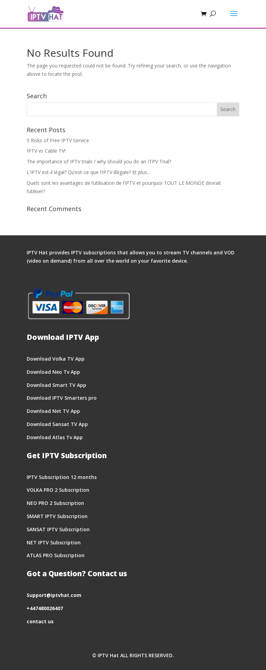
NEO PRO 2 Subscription (55, 503)
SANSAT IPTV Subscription (58, 529)
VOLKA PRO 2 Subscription (58, 490)
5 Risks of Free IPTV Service (58, 140)
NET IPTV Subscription (54, 542)
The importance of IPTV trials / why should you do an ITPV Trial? (99, 161)
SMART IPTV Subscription (57, 516)
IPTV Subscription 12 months (62, 477)
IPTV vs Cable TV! (46, 150)
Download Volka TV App (56, 358)
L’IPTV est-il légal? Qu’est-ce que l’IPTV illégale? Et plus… (89, 172)
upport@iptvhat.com (55, 595)
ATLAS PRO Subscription (56, 555)
